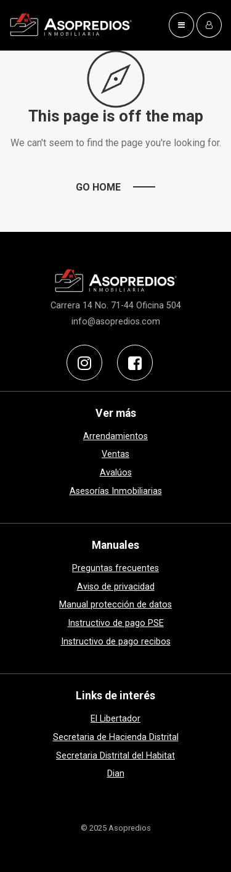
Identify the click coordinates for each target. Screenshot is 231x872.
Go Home (98, 187)
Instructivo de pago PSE (116, 623)
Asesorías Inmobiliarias (116, 491)
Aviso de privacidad (116, 587)
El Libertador (115, 719)
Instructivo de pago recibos (116, 641)
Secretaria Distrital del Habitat (115, 756)
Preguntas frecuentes (115, 568)
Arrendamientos (115, 436)
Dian (115, 773)
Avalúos (116, 472)
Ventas (115, 454)
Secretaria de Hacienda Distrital (116, 737)
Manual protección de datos (115, 604)
